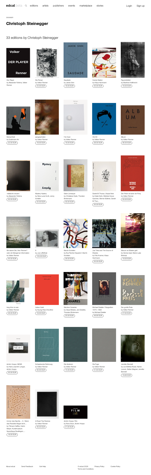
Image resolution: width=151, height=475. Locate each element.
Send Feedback (27, 467)
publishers (58, 6)
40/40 (94, 137)
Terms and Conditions (85, 469)
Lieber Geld (39, 307)
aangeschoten (40, 137)
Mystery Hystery (41, 194)
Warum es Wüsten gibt (129, 251)
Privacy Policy (99, 467)
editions (34, 6)
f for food (67, 137)
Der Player (10, 80)
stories (100, 6)
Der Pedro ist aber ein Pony (131, 194)
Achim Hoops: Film (70, 421)
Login (129, 6)
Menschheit (11, 137)
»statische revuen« (13, 194)
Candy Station (97, 80)
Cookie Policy (115, 467)
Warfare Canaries (70, 307)
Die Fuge (95, 364)
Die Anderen (68, 364)
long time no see (12, 307)
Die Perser (39, 80)
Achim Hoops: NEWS (14, 364)
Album (123, 137)
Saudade (67, 80)
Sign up (141, 6)
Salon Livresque (69, 194)
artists (45, 6)
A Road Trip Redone (42, 421)
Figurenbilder (126, 80)
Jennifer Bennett (127, 364)
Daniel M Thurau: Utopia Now (103, 194)
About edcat (10, 467)
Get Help (42, 467)
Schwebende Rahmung (43, 364)
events (71, 6)
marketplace (85, 6)
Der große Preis (126, 307)
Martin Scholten (69, 251)
